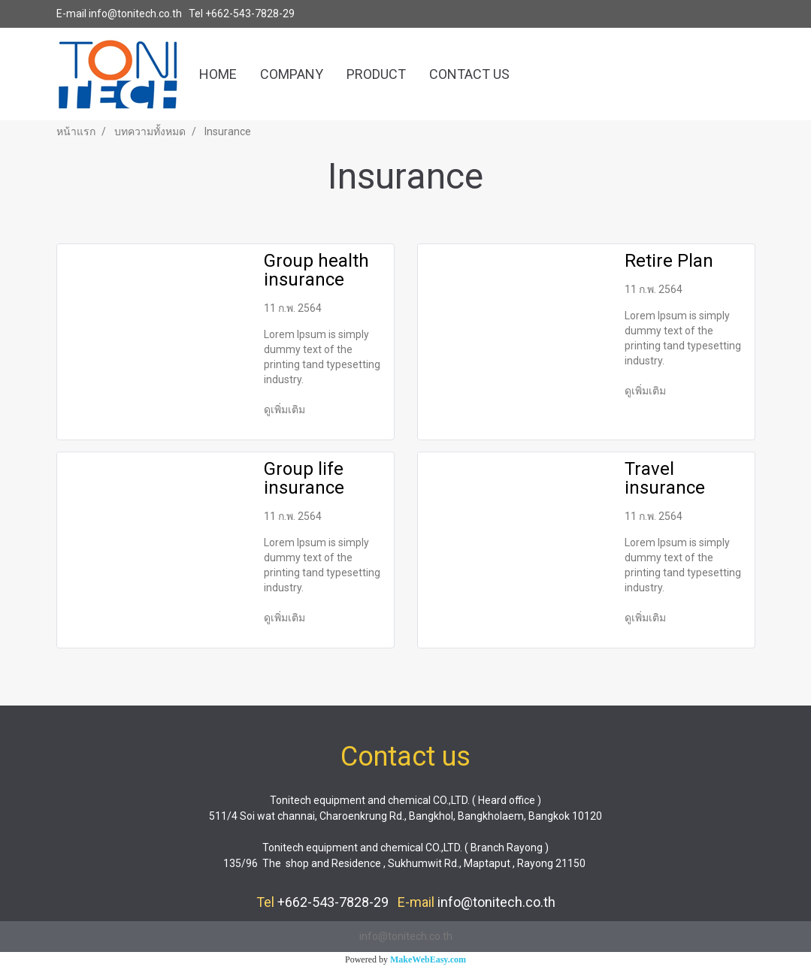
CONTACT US (469, 74)
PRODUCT (376, 74)
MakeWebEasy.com (428, 959)
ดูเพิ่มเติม (285, 409)
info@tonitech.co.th (135, 14)
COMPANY (291, 74)
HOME (218, 74)
